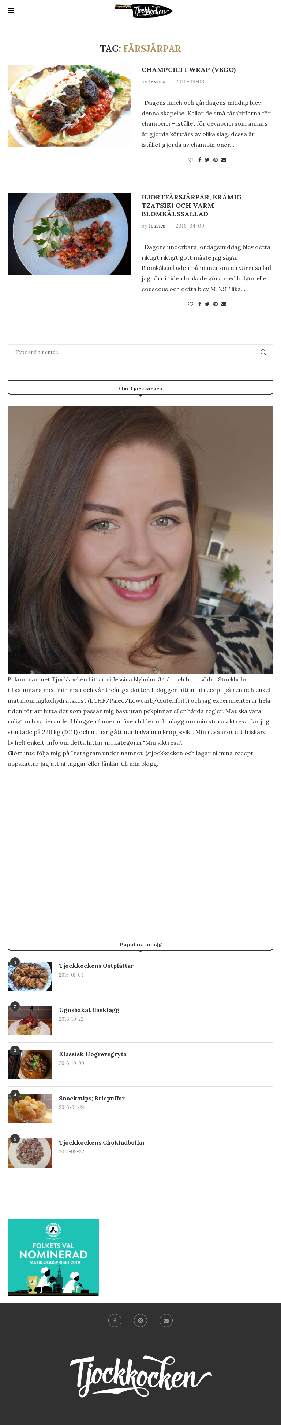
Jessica (157, 81)
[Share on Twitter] (207, 160)
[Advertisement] (140, 836)
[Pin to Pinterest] (215, 160)
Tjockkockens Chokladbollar (102, 1142)
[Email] (166, 1320)
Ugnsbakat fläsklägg (89, 1009)
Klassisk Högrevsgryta (93, 1054)
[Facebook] (114, 1320)
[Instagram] (140, 1320)
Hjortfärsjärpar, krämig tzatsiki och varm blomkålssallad (192, 205)
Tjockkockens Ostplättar (96, 965)
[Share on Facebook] (199, 160)
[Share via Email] (223, 160)
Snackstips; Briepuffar (92, 1098)
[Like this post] (190, 160)
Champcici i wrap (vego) (189, 69)
